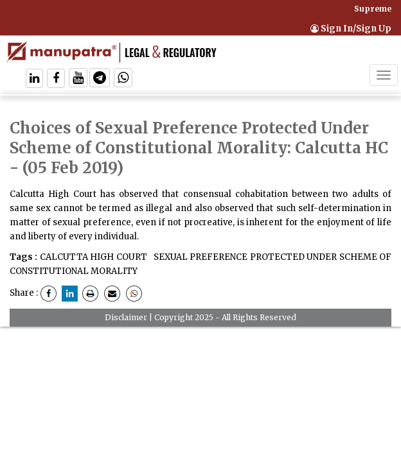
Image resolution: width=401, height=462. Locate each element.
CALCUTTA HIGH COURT (93, 257)
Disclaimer (126, 317)
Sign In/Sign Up (350, 28)
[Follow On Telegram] (99, 79)
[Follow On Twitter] (78, 79)
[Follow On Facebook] (56, 79)
